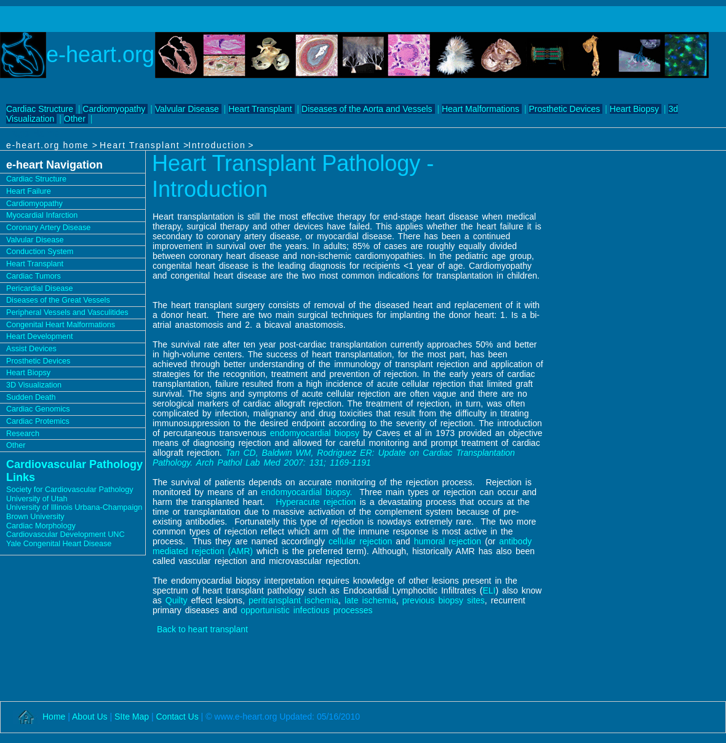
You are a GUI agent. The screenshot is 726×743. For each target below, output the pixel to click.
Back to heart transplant (202, 629)
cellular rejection (360, 541)
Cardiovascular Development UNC (65, 534)
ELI (488, 590)
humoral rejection (448, 541)
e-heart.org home (49, 145)
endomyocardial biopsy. (306, 492)
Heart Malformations (480, 109)
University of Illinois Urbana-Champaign (74, 507)
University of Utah (36, 499)
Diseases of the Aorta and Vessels (366, 109)
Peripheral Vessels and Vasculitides (67, 312)
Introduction (216, 145)
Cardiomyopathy (113, 109)
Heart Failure (28, 191)
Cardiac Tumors (33, 276)
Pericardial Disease (39, 288)
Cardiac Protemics (38, 421)
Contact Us (177, 716)
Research (22, 433)
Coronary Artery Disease (48, 227)
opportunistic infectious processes (306, 610)
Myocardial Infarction (42, 215)
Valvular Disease (187, 109)
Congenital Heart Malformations (60, 324)
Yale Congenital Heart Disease (58, 543)
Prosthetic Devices (564, 109)
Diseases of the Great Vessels (58, 300)
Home (53, 716)
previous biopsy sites (443, 600)
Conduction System (39, 251)
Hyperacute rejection (316, 502)
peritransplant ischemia (293, 600)
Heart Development (39, 336)
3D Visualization (34, 385)
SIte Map (132, 716)
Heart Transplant (260, 109)
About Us (90, 716)
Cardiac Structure (39, 109)
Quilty (177, 600)
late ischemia (368, 600)
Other (75, 119)
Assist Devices (31, 348)
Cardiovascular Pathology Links (74, 470)
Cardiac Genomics (38, 409)
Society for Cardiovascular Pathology (70, 489)
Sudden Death (31, 397)
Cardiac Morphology (41, 526)
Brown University (35, 516)
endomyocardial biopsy (314, 433)
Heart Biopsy (634, 109)
